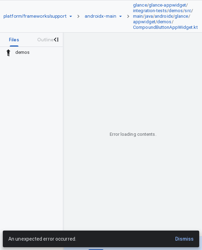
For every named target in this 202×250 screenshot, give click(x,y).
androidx (164, 16)
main (138, 16)
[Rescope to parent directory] (8, 52)
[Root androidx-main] (100, 16)
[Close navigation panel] (56, 40)
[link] (167, 16)
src (188, 10)
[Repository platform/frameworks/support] (35, 16)
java (149, 16)
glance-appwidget (167, 5)
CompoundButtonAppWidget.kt (165, 27)
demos (176, 10)
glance (140, 5)
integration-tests (150, 10)
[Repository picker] (70, 16)
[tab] (14, 40)
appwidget (144, 21)
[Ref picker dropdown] (120, 16)
